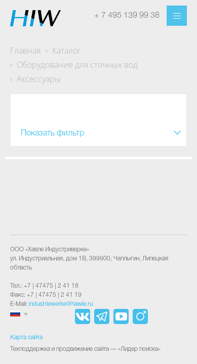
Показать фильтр (52, 133)
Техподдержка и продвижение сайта (59, 349)
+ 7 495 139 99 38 (127, 15)
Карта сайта (26, 337)
